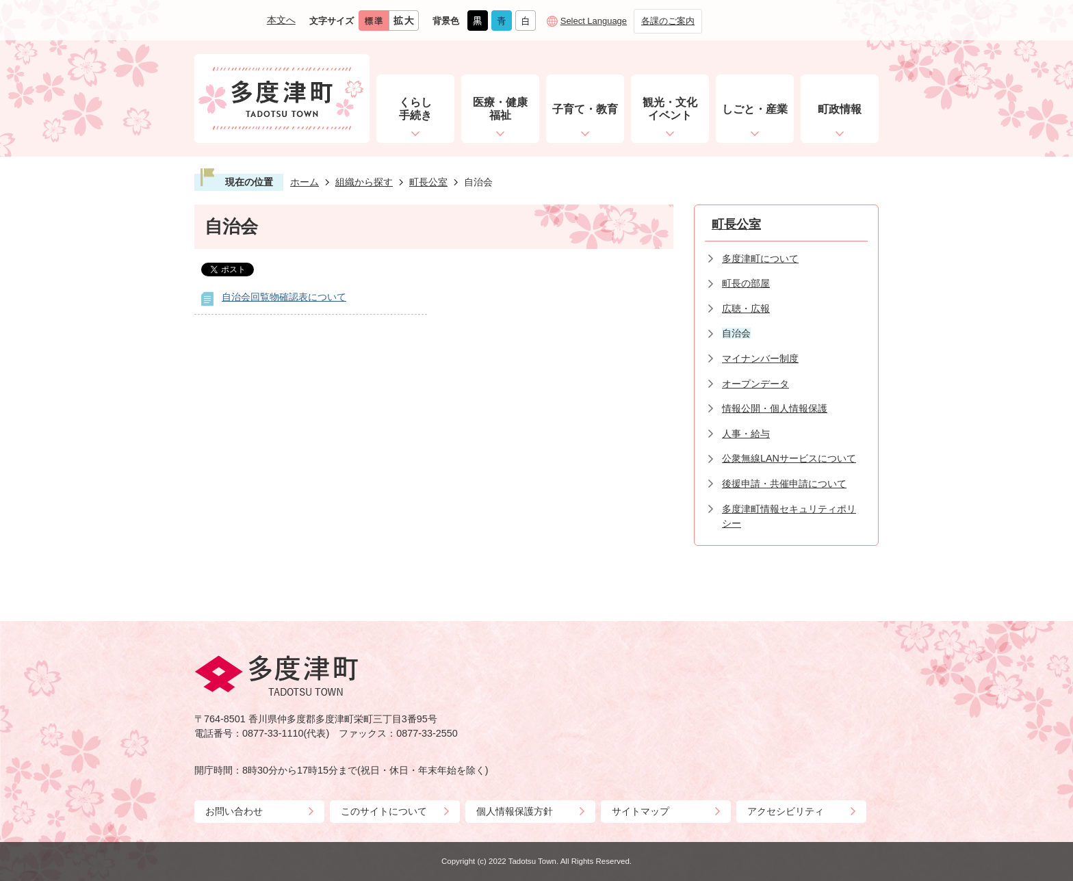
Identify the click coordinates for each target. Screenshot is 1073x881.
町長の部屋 (746, 283)
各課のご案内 (668, 21)
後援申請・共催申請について (784, 483)
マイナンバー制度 (760, 358)
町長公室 (428, 181)
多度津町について (760, 258)
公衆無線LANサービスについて (789, 458)
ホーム (304, 181)
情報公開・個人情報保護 (774, 408)
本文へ (281, 19)
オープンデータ (755, 383)
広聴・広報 (746, 308)
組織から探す (364, 181)
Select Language (593, 21)
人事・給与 (746, 433)
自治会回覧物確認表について (284, 296)
